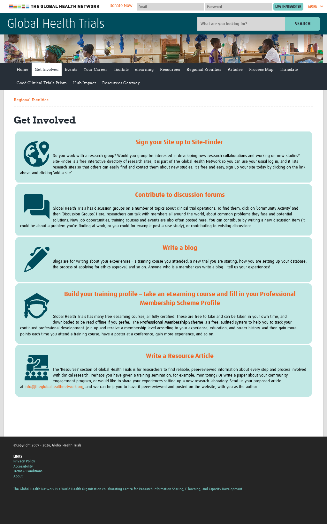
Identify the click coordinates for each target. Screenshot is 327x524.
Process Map (261, 69)
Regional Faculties (203, 69)
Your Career (95, 69)
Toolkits (121, 69)
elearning (144, 69)
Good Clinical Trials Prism (42, 82)
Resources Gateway (121, 82)
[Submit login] (288, 7)
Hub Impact (84, 82)
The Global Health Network (55, 6)
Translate (289, 69)
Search (302, 23)
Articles (235, 69)
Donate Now (121, 6)
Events (71, 69)
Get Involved (46, 69)
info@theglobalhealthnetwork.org (54, 387)
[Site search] (242, 24)
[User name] (170, 7)
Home (22, 69)
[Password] (238, 7)
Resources (170, 69)
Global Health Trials (55, 24)
